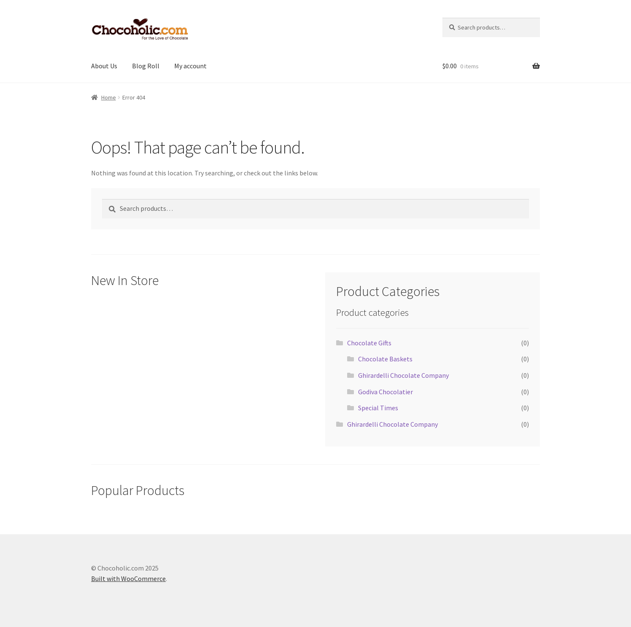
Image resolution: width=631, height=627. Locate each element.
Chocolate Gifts (369, 343)
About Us (104, 66)
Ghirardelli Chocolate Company (403, 375)
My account (190, 66)
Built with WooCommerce (128, 578)
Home (108, 97)
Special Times (378, 408)
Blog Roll (145, 66)
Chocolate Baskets (385, 359)
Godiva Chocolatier (385, 392)
